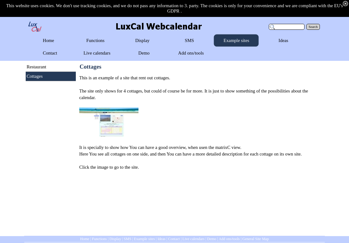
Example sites (144, 239)
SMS (127, 239)
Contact (174, 239)
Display (115, 239)
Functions (99, 239)
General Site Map (255, 239)
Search (313, 27)
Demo (211, 239)
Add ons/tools (229, 239)
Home (84, 239)
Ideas (161, 239)
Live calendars (193, 239)
